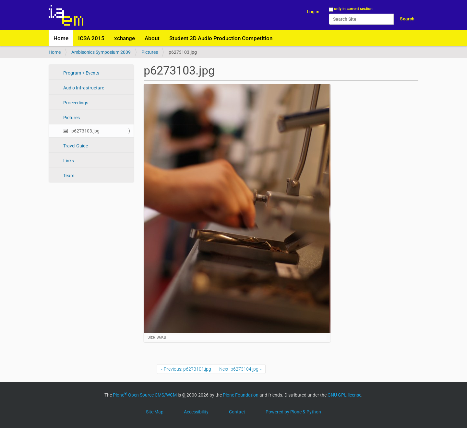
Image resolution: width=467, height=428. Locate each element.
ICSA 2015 (91, 38)
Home (61, 38)
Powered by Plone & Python (293, 411)
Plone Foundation (240, 395)
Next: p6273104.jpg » (240, 369)
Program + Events (80, 72)
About (152, 38)
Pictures (149, 52)
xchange (124, 38)
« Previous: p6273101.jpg (186, 369)
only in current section (353, 8)
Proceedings (75, 102)
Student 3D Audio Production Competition (220, 38)
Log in (313, 11)
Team (68, 175)
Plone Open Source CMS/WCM (145, 395)
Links (68, 160)
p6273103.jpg (85, 130)
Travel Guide (75, 145)
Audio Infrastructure (83, 87)
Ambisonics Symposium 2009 (101, 52)
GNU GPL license (344, 395)
